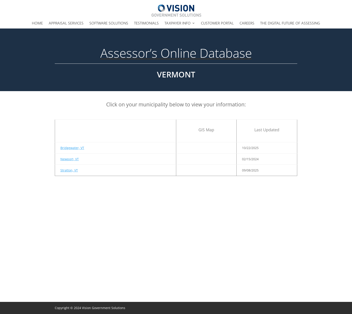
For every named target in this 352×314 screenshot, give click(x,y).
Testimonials (146, 24)
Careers (247, 24)
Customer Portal (217, 24)
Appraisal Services (66, 24)
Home (37, 24)
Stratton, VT (69, 170)
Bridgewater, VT (72, 148)
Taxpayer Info (178, 24)
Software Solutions (108, 24)
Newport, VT (69, 159)
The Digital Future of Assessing (290, 24)
